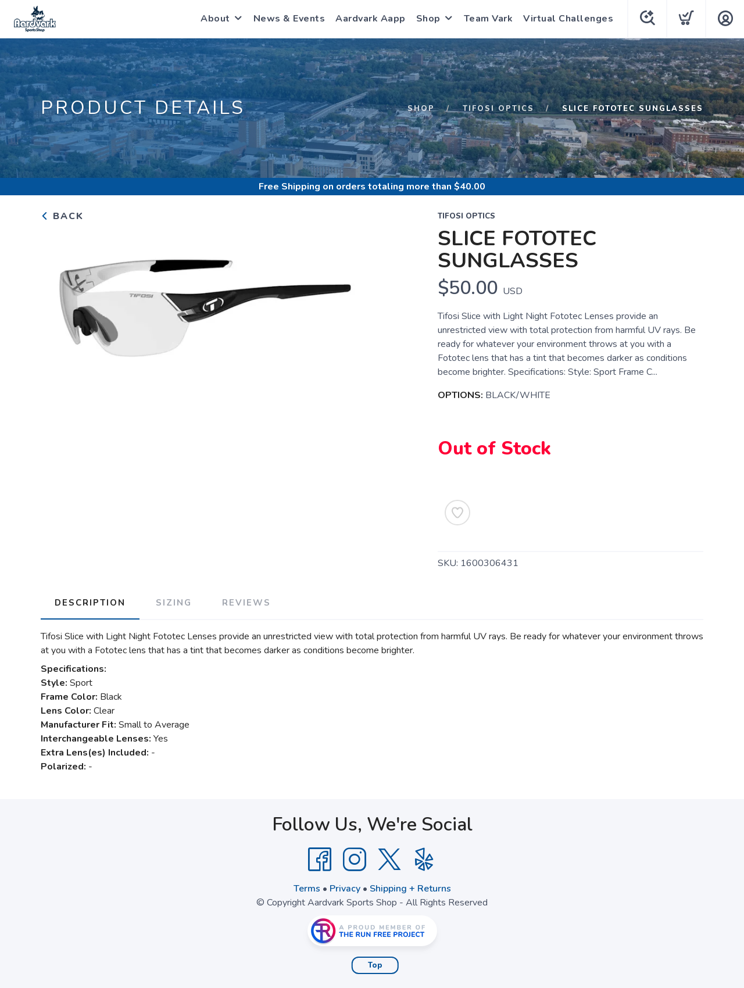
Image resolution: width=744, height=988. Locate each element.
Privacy (345, 888)
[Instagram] (354, 859)
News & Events (289, 18)
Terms (307, 888)
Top (375, 965)
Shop (428, 18)
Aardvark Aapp (370, 18)
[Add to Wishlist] (457, 512)
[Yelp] (424, 859)
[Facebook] (319, 859)
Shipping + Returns (410, 888)
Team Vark (488, 18)
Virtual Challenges (568, 18)
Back (62, 216)
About (215, 18)
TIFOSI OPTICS (498, 108)
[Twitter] (389, 859)
